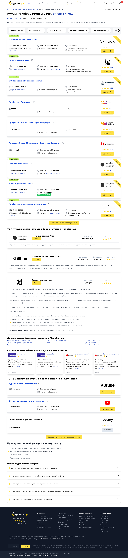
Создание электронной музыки (57, 340)
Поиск (25, 546)
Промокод (118, 39)
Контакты (104, 516)
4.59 (111, 211)
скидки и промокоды (43, 451)
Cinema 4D (50, 343)
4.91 (111, 150)
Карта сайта (104, 531)
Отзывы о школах (86, 3)
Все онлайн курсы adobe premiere (64, 223)
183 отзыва (111, 257)
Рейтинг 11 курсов (14, 18)
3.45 (111, 426)
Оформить (13, 51)
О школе (107, 430)
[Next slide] (116, 31)
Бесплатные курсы (86, 516)
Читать (17, 366)
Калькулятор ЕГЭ (85, 527)
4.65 (111, 170)
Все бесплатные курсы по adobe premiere (64, 437)
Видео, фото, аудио (44, 527)
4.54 (111, 88)
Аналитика (41, 525)
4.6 (111, 47)
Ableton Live (50, 345)
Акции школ (84, 520)
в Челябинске (63, 13)
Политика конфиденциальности (20, 555)
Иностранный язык (65, 515)
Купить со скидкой (18, 69)
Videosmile (21, 354)
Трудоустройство (110, 3)
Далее (107, 51)
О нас (102, 529)
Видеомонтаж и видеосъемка (18, 340)
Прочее (61, 528)
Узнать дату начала (53, 69)
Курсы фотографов (14, 345)
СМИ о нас (104, 523)
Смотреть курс (107, 392)
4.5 (111, 108)
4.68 (111, 67)
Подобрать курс (85, 525)
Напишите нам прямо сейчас (52, 539)
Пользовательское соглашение (45, 555)
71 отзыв (107, 236)
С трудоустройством (87, 518)
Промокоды (98, 3)
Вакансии (104, 520)
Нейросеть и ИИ (43, 516)
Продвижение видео (92, 340)
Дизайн (40, 523)
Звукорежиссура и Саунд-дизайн (19, 343)
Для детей (62, 518)
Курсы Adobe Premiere (92, 345)
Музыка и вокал (90, 343)
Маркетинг (62, 513)
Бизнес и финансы (44, 520)
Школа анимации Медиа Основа (83, 354)
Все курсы (72, 3)
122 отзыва (107, 281)
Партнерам (104, 518)
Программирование (44, 518)
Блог (81, 523)
